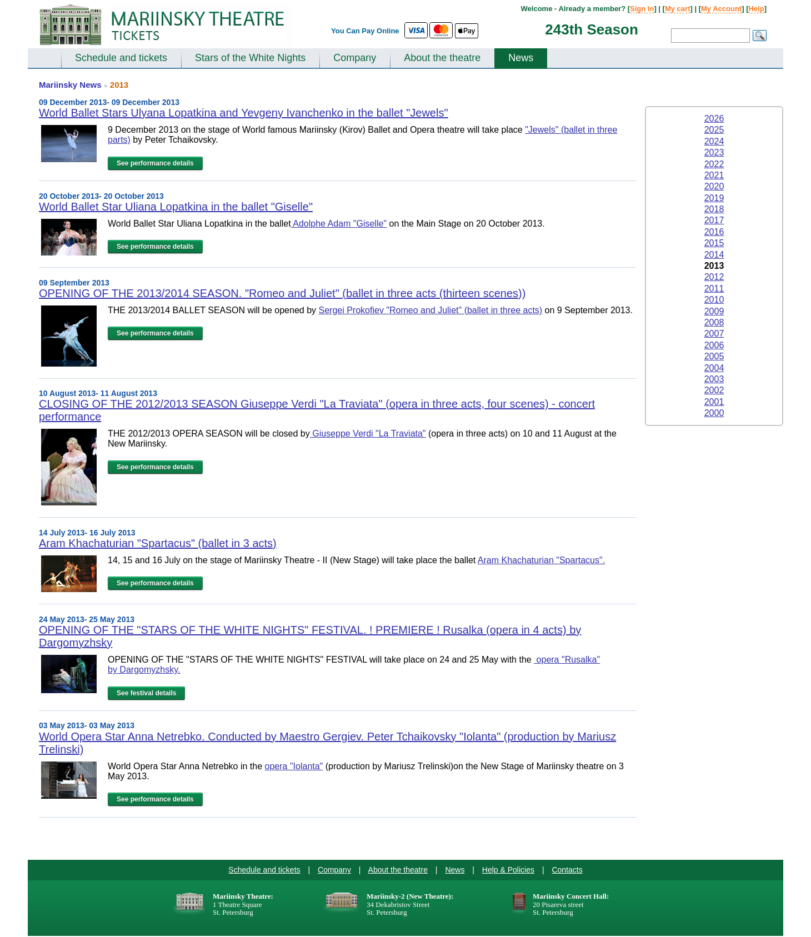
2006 (714, 345)
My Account (721, 8)
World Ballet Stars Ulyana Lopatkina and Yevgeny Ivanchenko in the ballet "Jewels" (243, 113)
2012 (714, 277)
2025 (714, 129)
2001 (714, 402)
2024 (714, 141)
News (520, 57)
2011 (714, 288)
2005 (714, 356)
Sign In (642, 8)
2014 (714, 254)
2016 (714, 232)
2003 (714, 379)
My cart (677, 8)
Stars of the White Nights (250, 57)
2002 (714, 390)
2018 (714, 209)
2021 (714, 175)
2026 (714, 118)
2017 (714, 220)
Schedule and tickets (121, 57)
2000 (714, 413)
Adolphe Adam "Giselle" (339, 223)
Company (354, 57)
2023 (714, 152)
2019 (714, 198)
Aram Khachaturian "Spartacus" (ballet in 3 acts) (158, 543)
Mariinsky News (70, 84)
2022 (714, 164)
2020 (714, 186)
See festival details (146, 693)
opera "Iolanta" (294, 766)
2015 (714, 243)
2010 (714, 299)
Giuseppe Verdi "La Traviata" (368, 433)
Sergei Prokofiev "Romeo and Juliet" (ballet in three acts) (430, 310)
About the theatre (442, 57)
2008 (714, 322)
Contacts (567, 869)
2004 (714, 368)
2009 (714, 311)
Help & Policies (508, 869)
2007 (714, 333)
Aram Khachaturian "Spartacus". (541, 560)
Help (756, 8)
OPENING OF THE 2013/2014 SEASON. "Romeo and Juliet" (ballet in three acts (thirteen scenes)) (282, 293)
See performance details (155, 163)
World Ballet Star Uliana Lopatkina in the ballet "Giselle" (176, 207)
